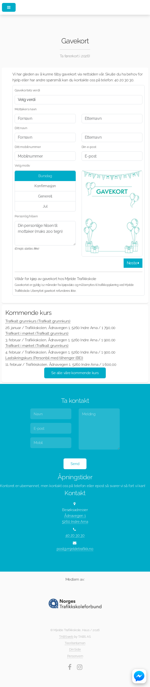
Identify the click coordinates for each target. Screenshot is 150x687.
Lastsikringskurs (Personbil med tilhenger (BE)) (44, 358)
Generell (45, 196)
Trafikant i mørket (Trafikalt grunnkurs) (36, 333)
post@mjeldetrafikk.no (75, 549)
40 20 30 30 (75, 535)
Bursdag (45, 176)
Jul (45, 206)
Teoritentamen (75, 643)
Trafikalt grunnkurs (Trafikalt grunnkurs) (37, 321)
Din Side (75, 649)
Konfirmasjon (45, 186)
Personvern (75, 656)
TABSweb (66, 636)
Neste (133, 263)
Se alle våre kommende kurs (74, 373)
